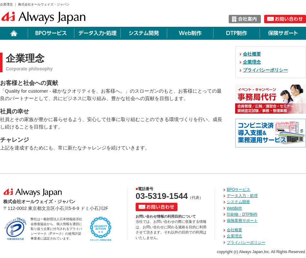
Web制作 (234, 208)
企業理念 (252, 62)
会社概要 (252, 54)
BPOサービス (238, 189)
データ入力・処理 (242, 195)
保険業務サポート (242, 220)
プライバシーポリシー (265, 70)
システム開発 (238, 202)
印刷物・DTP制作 (242, 214)
